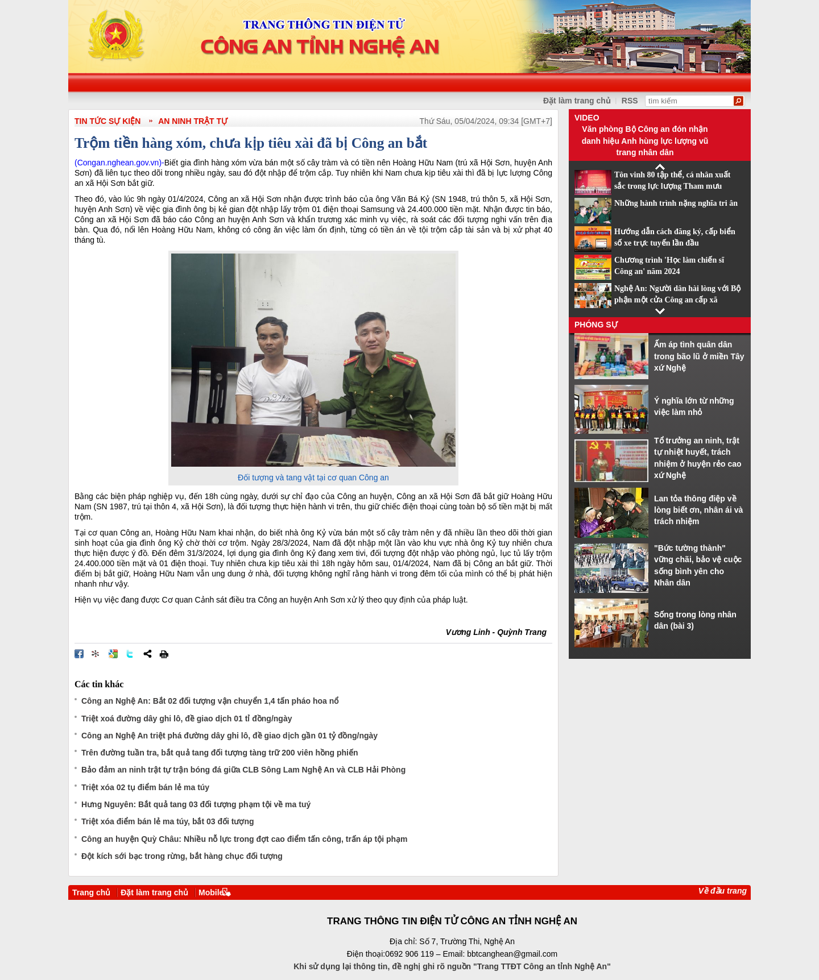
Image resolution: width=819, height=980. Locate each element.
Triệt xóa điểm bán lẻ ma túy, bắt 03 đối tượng (167, 821)
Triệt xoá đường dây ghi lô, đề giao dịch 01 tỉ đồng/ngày (186, 718)
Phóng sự (596, 324)
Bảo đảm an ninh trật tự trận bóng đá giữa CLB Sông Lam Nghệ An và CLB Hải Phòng (243, 769)
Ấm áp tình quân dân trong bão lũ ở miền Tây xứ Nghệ (699, 356)
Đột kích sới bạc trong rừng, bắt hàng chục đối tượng (182, 856)
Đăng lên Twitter (130, 653)
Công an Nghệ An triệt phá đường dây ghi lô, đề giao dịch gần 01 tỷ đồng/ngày (229, 735)
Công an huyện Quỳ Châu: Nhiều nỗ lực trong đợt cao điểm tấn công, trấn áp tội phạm (244, 839)
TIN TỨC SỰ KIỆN (107, 121)
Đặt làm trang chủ (154, 892)
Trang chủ (91, 892)
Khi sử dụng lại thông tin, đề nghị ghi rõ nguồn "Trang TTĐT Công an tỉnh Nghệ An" (452, 966)
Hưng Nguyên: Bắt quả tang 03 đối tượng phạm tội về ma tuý (196, 804)
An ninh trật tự (193, 121)
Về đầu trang (722, 890)
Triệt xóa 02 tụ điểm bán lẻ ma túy (145, 787)
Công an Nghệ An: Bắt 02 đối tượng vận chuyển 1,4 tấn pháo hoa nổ (209, 700)
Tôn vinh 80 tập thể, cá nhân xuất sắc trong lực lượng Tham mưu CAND (672, 186)
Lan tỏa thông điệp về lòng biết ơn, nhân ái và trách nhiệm (698, 510)
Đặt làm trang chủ (577, 100)
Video (586, 117)
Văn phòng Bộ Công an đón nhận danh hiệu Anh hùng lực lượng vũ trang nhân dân (645, 140)
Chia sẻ (147, 653)
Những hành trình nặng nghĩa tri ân (676, 203)
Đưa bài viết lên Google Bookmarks (113, 653)
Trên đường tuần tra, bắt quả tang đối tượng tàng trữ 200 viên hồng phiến (219, 752)
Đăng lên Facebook (79, 653)
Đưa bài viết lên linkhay (96, 653)
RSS (630, 100)
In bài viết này (163, 653)
